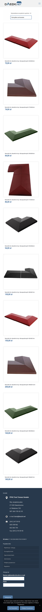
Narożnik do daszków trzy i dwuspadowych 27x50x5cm (20, 107)
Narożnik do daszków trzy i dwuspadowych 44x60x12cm (20, 384)
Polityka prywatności (9, 562)
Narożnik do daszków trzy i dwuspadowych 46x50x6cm (20, 431)
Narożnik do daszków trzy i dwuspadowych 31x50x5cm (20, 199)
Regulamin (7, 566)
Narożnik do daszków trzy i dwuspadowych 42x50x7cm (20, 338)
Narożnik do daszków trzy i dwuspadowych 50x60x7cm (20, 477)
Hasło (5, 581)
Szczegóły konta (8, 551)
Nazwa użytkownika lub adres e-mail (14, 575)
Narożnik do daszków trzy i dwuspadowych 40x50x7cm (20, 292)
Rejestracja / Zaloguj (9, 547)
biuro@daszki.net (20, 516)
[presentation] (17, 591)
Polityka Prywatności (27, 608)
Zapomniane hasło (9, 555)
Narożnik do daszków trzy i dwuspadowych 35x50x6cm (20, 246)
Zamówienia (7, 559)
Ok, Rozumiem (13, 608)
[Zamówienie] (21, 17)
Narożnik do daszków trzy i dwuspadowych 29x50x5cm (20, 153)
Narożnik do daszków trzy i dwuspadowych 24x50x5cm (20, 61)
